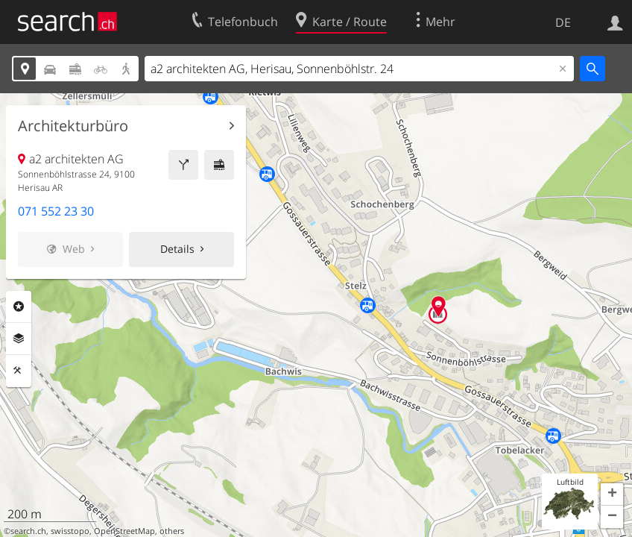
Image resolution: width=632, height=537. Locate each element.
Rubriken (18, 306)
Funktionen (18, 370)
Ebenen (18, 338)
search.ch (28, 531)
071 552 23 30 (56, 211)
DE (563, 22)
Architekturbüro (73, 126)
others (171, 531)
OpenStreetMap (124, 531)
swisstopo (70, 531)
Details (177, 249)
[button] (612, 494)
